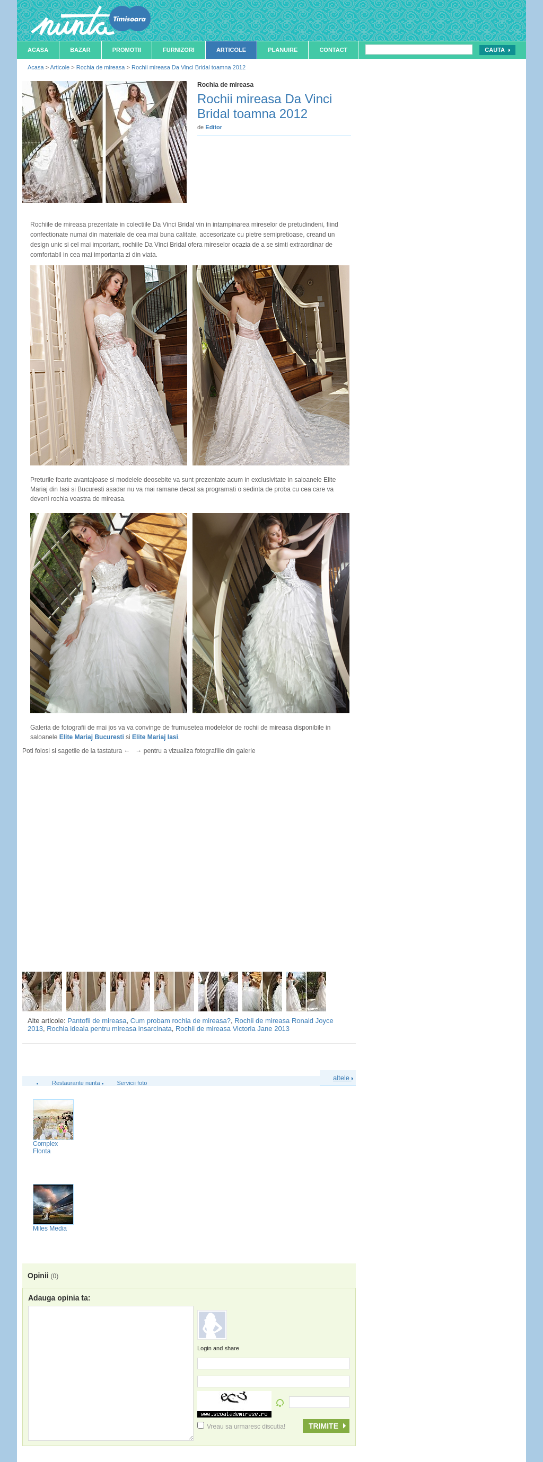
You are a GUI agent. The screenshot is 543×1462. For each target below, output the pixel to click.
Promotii (126, 50)
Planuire (282, 50)
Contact (333, 50)
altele (343, 1078)
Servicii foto (132, 1083)
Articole (231, 50)
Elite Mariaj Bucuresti (91, 737)
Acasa (38, 50)
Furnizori (179, 50)
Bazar (80, 50)
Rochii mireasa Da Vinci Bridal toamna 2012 (189, 67)
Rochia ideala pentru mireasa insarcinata (109, 1029)
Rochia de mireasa (100, 67)
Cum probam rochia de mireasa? (180, 1021)
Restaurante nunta (76, 1083)
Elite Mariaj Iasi (155, 737)
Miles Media (50, 1228)
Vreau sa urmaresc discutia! (241, 1426)
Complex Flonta (45, 1147)
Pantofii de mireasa (96, 1021)
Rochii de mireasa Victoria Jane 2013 (233, 1029)
